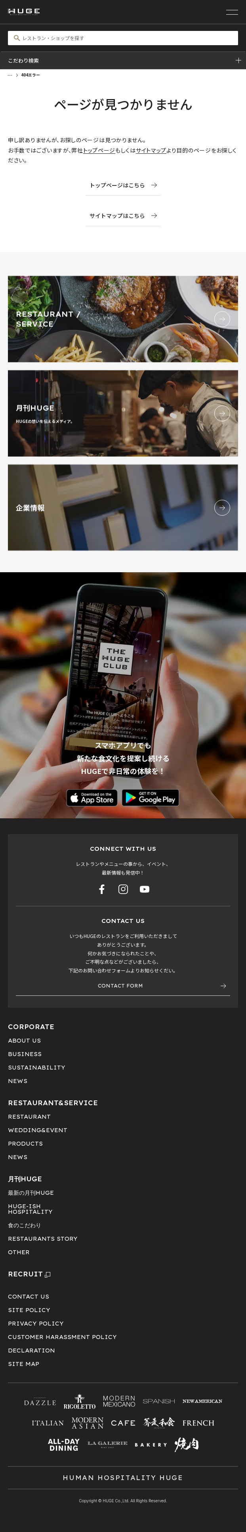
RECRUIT (29, 1274)
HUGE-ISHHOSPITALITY (30, 1209)
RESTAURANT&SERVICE (53, 1103)
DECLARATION (31, 1350)
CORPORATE (31, 1027)
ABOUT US (24, 1040)
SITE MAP (23, 1364)
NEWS (17, 1081)
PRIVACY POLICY (36, 1323)
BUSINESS (25, 1054)
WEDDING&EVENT (37, 1130)
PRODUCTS (25, 1143)
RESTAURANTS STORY (43, 1238)
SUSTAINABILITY (36, 1067)
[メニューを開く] (232, 12)
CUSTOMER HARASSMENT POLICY (62, 1337)
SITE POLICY (29, 1310)
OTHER (19, 1252)
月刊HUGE (25, 1179)
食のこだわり (24, 1225)
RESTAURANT (29, 1116)
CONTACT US (28, 1296)
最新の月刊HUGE (31, 1192)
